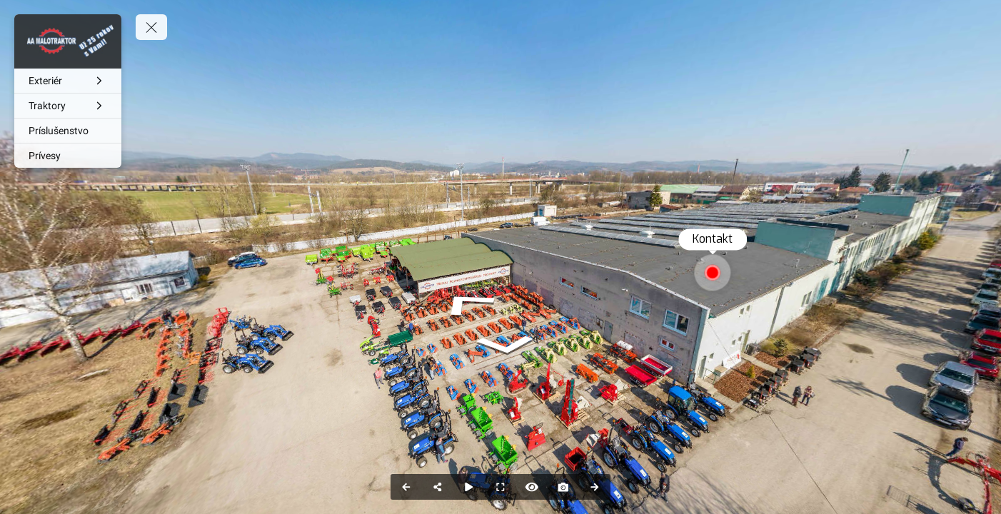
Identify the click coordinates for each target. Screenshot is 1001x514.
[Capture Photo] (563, 487)
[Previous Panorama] (406, 487)
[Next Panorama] (594, 487)
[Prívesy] (67, 155)
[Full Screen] (500, 487)
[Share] (437, 487)
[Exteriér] (67, 81)
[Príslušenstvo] (67, 131)
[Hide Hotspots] (532, 487)
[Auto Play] (469, 487)
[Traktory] (67, 106)
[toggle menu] (151, 27)
